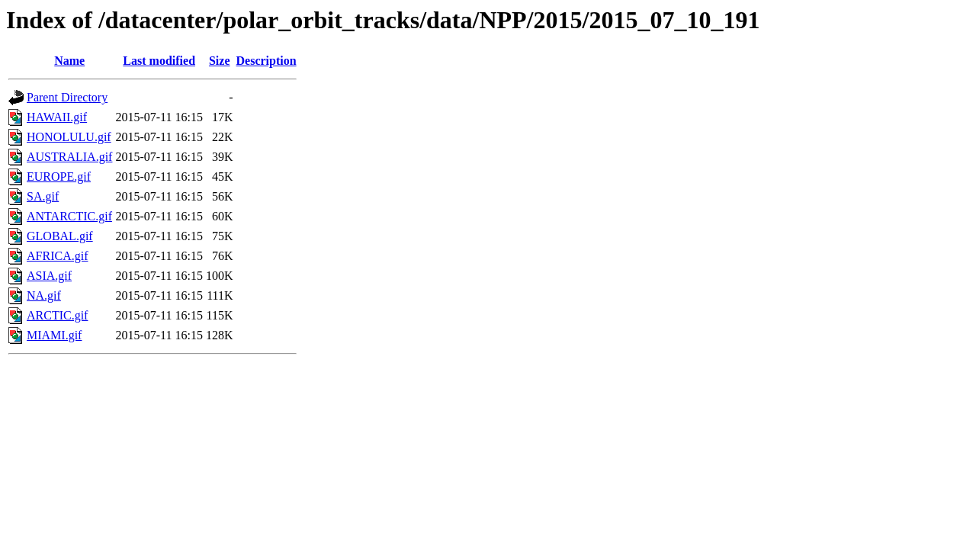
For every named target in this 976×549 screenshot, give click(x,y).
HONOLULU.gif (69, 136)
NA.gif (44, 295)
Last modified (159, 60)
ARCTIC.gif (57, 315)
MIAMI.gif (54, 335)
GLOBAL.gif (60, 236)
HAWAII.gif (57, 117)
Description (266, 60)
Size (219, 60)
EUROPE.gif (59, 176)
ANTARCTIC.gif (69, 216)
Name (69, 60)
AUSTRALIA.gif (69, 156)
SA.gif (43, 196)
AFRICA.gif (57, 255)
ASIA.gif (49, 275)
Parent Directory (67, 97)
